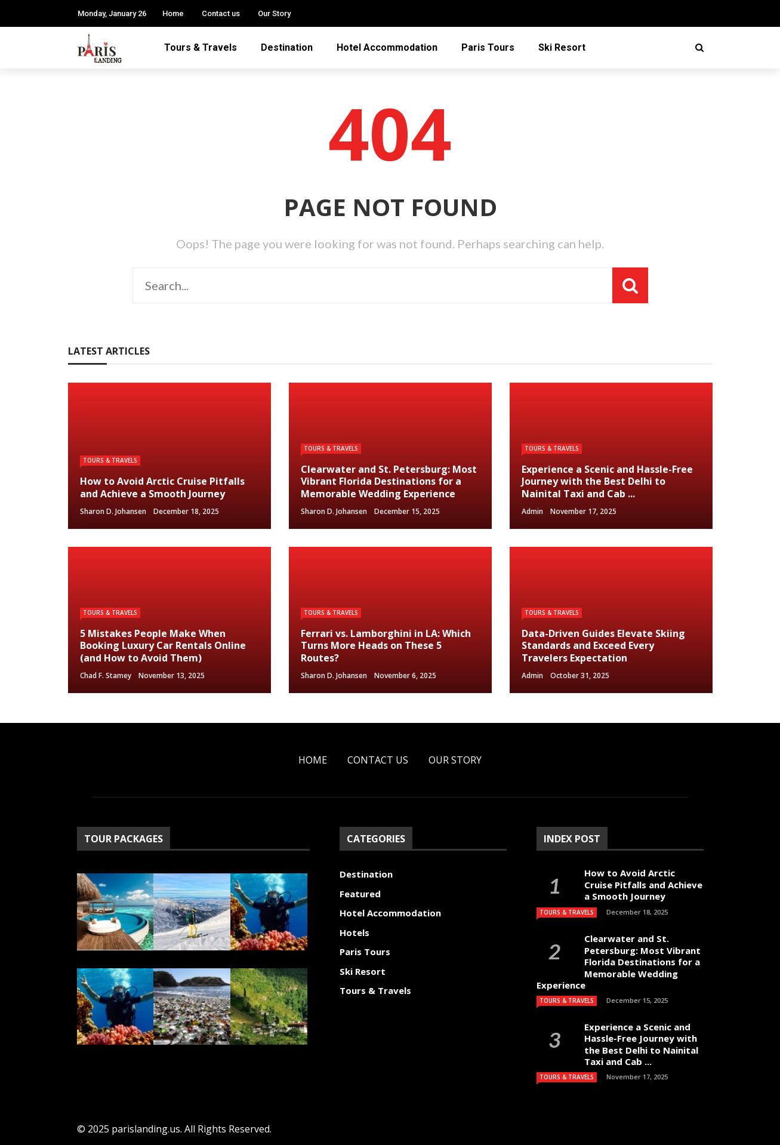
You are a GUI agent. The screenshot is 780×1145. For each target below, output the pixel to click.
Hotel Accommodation (387, 47)
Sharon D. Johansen (113, 511)
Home (173, 13)
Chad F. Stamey (105, 675)
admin (532, 511)
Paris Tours (487, 47)
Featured (360, 894)
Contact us (221, 13)
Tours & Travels (200, 47)
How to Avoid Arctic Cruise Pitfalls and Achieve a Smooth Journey (643, 884)
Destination (287, 47)
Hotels (354, 932)
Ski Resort (561, 47)
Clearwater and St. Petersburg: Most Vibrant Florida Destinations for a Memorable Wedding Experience (619, 961)
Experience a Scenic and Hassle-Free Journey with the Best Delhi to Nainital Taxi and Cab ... (641, 1044)
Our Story (274, 13)
